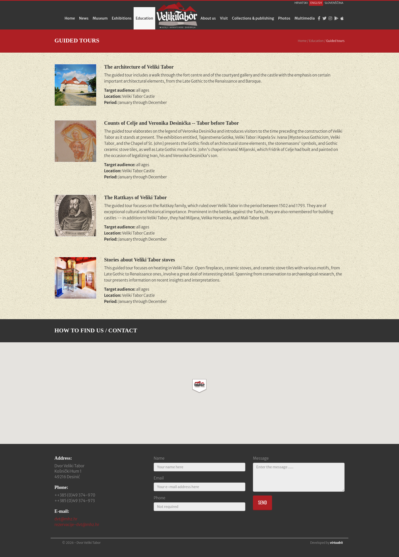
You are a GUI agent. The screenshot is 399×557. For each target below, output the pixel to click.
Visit (224, 18)
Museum (100, 18)
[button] (199, 386)
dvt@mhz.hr (65, 519)
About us (208, 18)
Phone (159, 498)
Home (70, 18)
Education (144, 18)
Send (262, 502)
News (84, 18)
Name (159, 458)
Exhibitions (122, 18)
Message (261, 458)
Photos (284, 18)
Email (159, 478)
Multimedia (304, 18)
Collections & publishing (253, 18)
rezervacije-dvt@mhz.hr (76, 524)
